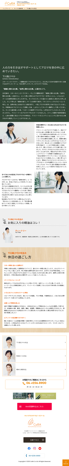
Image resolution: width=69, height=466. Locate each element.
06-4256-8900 (34, 383)
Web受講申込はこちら (35, 406)
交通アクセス (34, 440)
